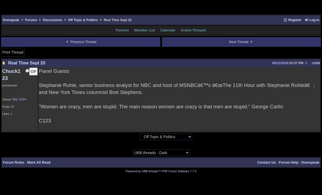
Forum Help (288, 162)
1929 (316, 63)
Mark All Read (39, 162)
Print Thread (12, 52)
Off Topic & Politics (83, 20)
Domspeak (11, 20)
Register (292, 20)
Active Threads (193, 30)
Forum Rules (13, 162)
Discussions (52, 20)
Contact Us (266, 162)
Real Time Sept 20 (26, 63)
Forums (31, 20)
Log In (312, 20)
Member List (144, 30)
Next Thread (241, 42)
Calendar (168, 30)
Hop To (134, 137)
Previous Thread (80, 42)
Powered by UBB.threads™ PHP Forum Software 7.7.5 (161, 171)
